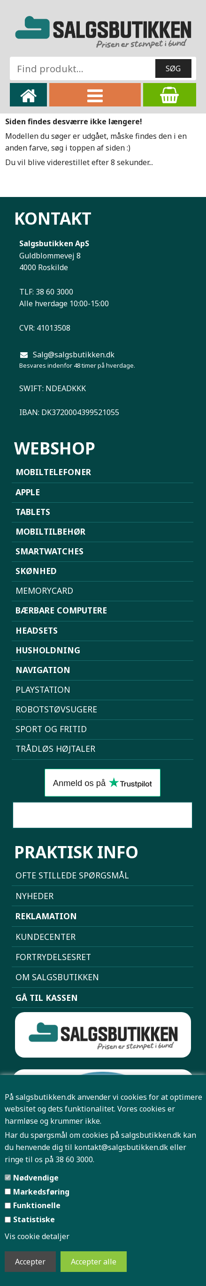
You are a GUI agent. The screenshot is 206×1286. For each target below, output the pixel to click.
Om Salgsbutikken (57, 977)
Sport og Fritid (51, 728)
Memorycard (44, 590)
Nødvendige (36, 1178)
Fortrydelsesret (53, 956)
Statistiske (34, 1219)
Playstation (42, 689)
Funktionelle (37, 1205)
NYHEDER (34, 895)
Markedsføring (41, 1192)
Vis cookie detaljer (37, 1236)
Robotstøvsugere (56, 709)
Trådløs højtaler (55, 748)
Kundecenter (45, 936)
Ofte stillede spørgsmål (72, 875)
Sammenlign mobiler (102, 815)
